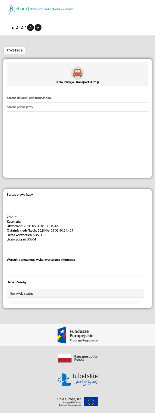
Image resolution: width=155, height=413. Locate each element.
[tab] (77, 98)
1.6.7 (10, 14)
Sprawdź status (21, 293)
